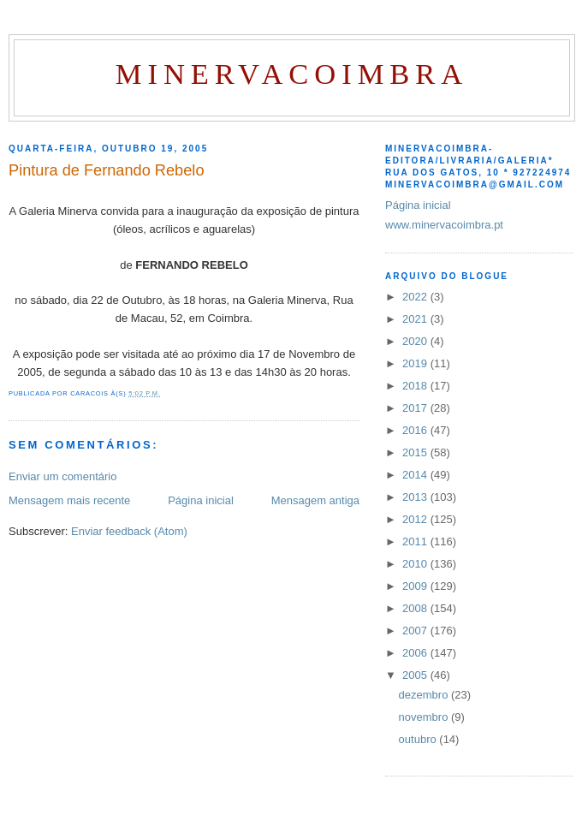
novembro (425, 717)
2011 (416, 541)
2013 (416, 497)
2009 (416, 586)
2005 (416, 675)
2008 (416, 608)
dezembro (425, 694)
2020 (416, 341)
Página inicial (201, 500)
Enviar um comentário (62, 476)
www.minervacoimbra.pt (444, 224)
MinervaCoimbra (292, 73)
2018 (416, 385)
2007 (416, 630)
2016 (416, 430)
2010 (416, 563)
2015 (416, 452)
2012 (416, 519)
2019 (416, 363)
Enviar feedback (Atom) (129, 531)
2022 (416, 296)
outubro (419, 739)
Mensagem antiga (315, 500)
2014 (416, 474)
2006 (416, 652)
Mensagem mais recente (69, 500)
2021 (416, 318)
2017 (416, 408)
